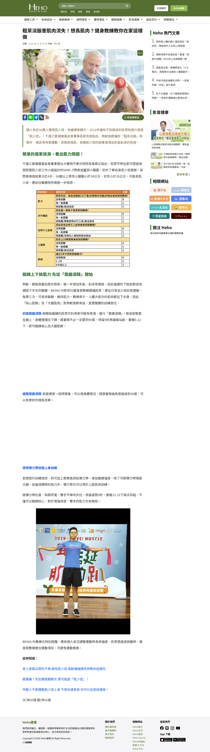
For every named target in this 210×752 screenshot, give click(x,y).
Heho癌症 (138, 734)
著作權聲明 (110, 730)
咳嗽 (72, 11)
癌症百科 (153, 19)
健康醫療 (66, 19)
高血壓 (97, 11)
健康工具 (31, 19)
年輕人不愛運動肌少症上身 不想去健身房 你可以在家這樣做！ (65, 689)
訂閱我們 (161, 8)
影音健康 (136, 19)
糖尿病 (64, 11)
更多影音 (184, 174)
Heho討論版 (139, 741)
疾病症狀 (48, 19)
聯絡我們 (109, 737)
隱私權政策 (110, 726)
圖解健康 (118, 19)
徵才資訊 (109, 734)
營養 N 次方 (138, 745)
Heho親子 (138, 726)
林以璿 (57, 43)
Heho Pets (138, 748)
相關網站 (171, 19)
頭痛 (88, 11)
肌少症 (59, 129)
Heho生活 (138, 730)
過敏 (80, 11)
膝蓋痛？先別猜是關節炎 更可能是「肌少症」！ (55, 679)
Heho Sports (139, 737)
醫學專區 (101, 19)
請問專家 (83, 19)
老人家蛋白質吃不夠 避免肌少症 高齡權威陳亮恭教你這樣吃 (64, 668)
